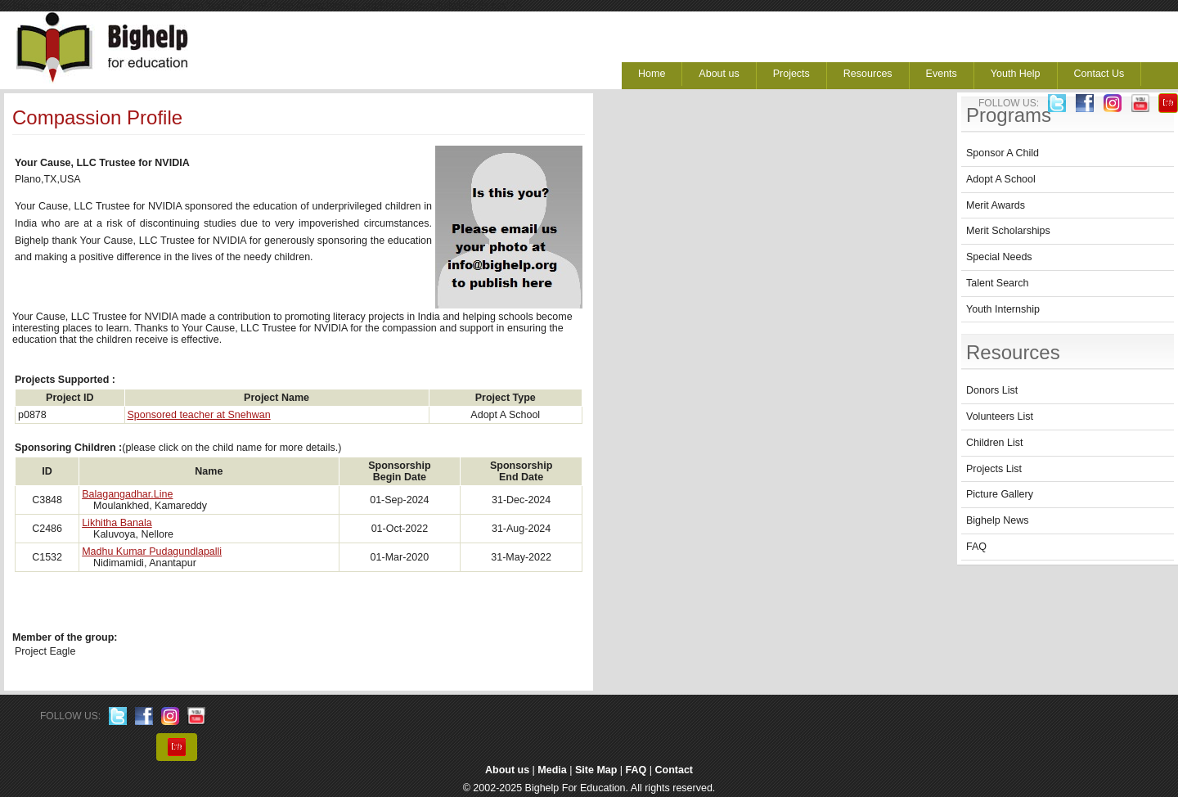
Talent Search (997, 283)
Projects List (994, 469)
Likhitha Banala (116, 523)
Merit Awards (995, 205)
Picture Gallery (999, 494)
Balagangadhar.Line (127, 494)
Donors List (992, 390)
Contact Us (1099, 73)
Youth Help (1016, 73)
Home (651, 73)
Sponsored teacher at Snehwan (199, 415)
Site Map (596, 770)
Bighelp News (997, 520)
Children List (994, 442)
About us (719, 73)
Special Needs (999, 257)
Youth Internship (1003, 309)
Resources (867, 73)
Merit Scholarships (1008, 230)
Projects (791, 73)
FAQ (976, 546)
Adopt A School (1001, 179)
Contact (674, 770)
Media (551, 770)
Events (941, 73)
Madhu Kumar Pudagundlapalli (152, 551)
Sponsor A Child (1002, 153)
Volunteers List (999, 416)
